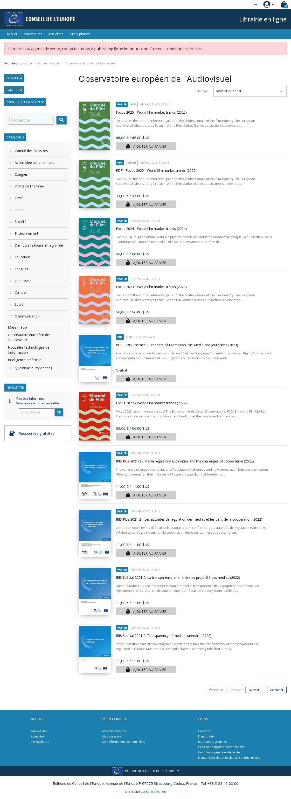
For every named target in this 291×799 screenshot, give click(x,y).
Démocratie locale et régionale (39, 245)
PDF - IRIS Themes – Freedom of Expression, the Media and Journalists (177, 345)
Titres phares (79, 34)
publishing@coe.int (111, 48)
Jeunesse (22, 280)
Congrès (21, 174)
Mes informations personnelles (123, 742)
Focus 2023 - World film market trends (151, 286)
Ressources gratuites (212, 742)
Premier (215, 690)
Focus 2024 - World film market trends (151, 228)
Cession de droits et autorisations (221, 747)
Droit (19, 198)
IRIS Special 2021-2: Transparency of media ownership (163, 635)
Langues (21, 269)
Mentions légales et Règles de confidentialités (229, 758)
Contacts (204, 731)
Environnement (26, 233)
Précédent (235, 690)
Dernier (277, 690)
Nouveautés (32, 34)
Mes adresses (111, 736)
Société (20, 221)
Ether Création (156, 792)
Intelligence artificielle (24, 360)
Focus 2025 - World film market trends (151, 112)
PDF (133, 104)
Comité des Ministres (31, 150)
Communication (27, 316)
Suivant (254, 690)
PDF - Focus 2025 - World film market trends (156, 170)
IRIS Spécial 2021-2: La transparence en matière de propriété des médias (178, 577)
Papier (122, 104)
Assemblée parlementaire (35, 162)
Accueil (12, 34)
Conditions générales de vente (219, 752)
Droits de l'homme (29, 186)
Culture (20, 292)
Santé (19, 209)
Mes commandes (114, 731)
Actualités (55, 34)
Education (22, 257)
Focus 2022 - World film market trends (151, 403)
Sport (19, 304)
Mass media (17, 327)
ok (59, 412)
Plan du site (206, 736)
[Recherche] (31, 120)
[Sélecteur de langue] (246, 4)
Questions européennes (33, 368)
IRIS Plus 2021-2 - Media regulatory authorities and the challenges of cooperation (185, 461)
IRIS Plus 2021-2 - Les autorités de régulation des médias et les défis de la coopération (189, 519)
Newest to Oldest (250, 91)
